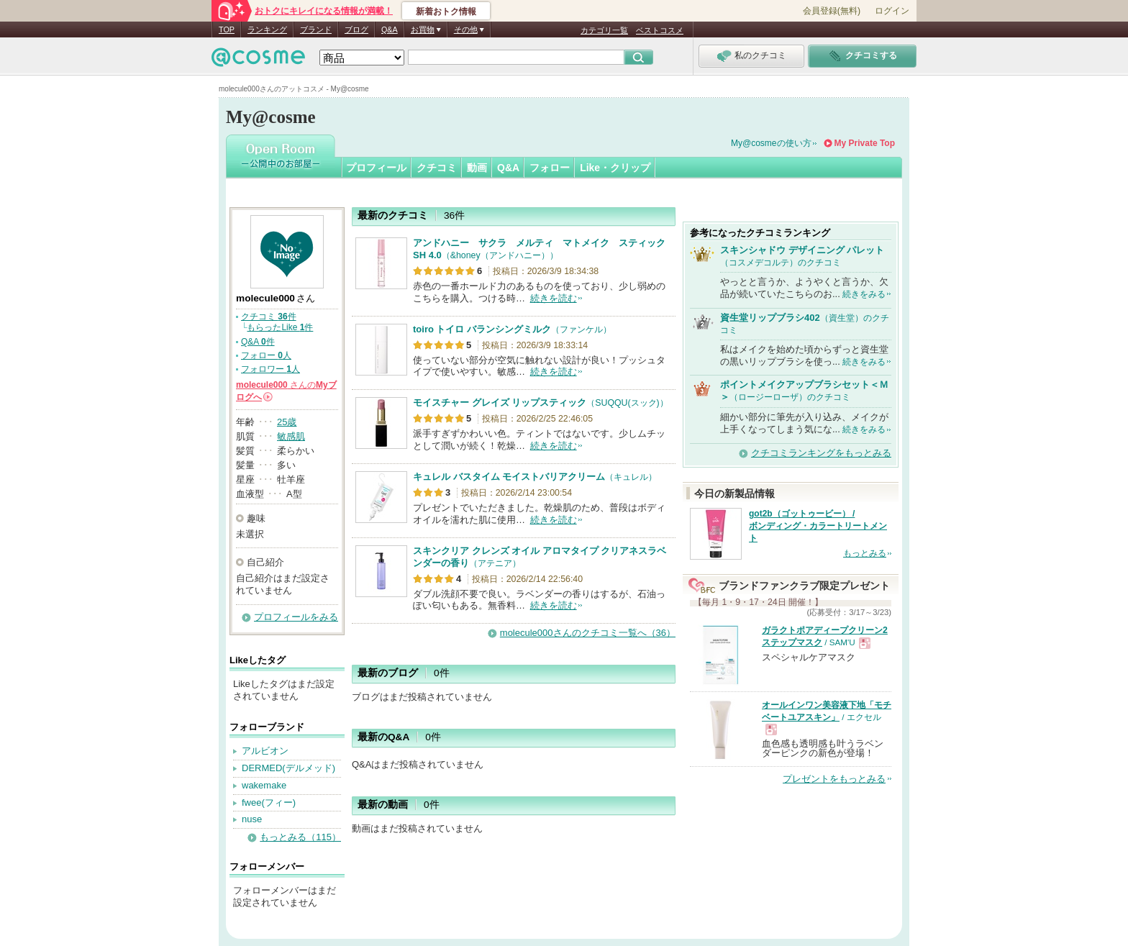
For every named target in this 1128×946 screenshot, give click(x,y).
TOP (227, 29)
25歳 (286, 422)
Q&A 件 (258, 342)
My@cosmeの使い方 (771, 143)
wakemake (264, 785)
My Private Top (864, 143)
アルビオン (265, 750)
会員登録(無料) (831, 11)
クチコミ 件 (268, 316)
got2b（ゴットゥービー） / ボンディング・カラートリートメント (818, 526)
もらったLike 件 (280, 327)
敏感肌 (291, 436)
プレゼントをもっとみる (834, 778)
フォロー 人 (266, 355)
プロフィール (376, 167)
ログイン (892, 11)
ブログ (356, 29)
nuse (252, 819)
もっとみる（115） (300, 837)
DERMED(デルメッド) (288, 768)
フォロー (549, 167)
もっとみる (864, 553)
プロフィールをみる (296, 616)
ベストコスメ (659, 30)
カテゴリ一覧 (604, 30)
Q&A (389, 29)
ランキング (267, 29)
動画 (477, 167)
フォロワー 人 (270, 369)
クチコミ (437, 167)
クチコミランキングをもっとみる (821, 452)
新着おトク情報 (446, 11)
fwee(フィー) (269, 802)
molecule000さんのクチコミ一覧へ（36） (588, 632)
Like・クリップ (615, 167)
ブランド (316, 29)
